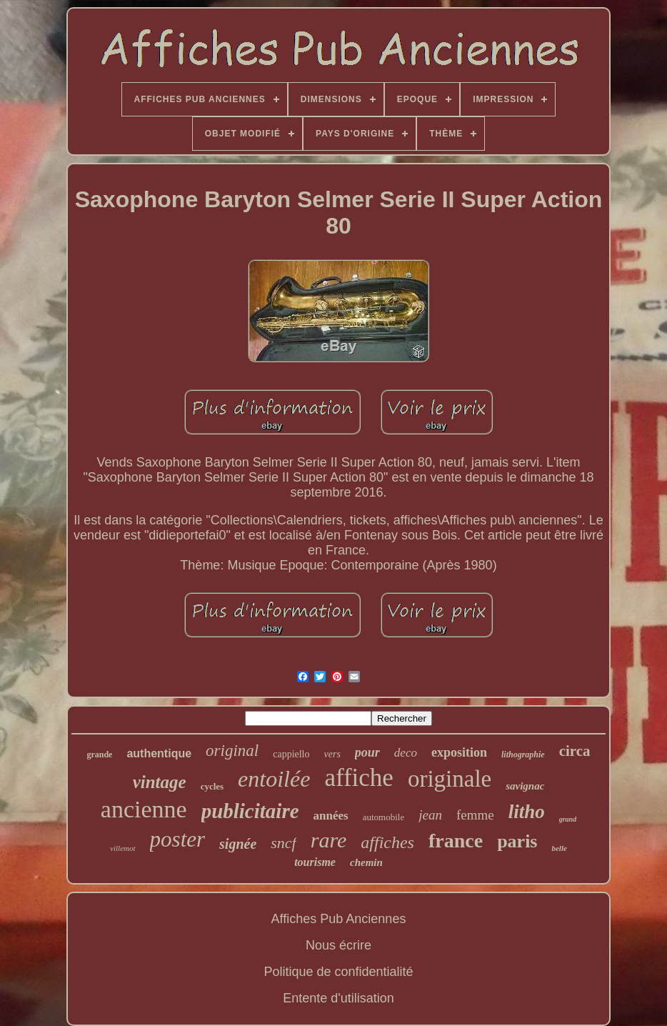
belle (558, 848)
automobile (384, 817)
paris (517, 841)
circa (575, 750)
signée (237, 844)
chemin (366, 862)
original (232, 750)
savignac (525, 786)
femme (475, 814)
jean (430, 814)
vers (332, 754)
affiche (358, 778)
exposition (459, 752)
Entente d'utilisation (338, 998)
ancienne (144, 809)
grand (567, 819)
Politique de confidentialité (338, 972)
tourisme (315, 862)
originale (449, 779)
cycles (212, 786)
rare (329, 840)
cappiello (291, 754)
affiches (387, 842)
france (455, 841)
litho (526, 811)
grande (99, 754)
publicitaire (250, 811)
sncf (283, 843)
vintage (159, 782)
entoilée (274, 779)
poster (178, 839)
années (331, 815)
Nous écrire (338, 945)
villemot (122, 848)
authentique (158, 753)
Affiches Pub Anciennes (338, 919)
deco (405, 752)
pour (367, 752)
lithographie (523, 754)
